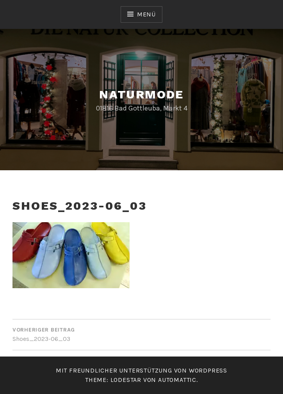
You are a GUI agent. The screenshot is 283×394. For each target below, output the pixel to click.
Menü (146, 14)
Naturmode (141, 94)
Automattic (177, 379)
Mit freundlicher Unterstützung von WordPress (141, 370)
